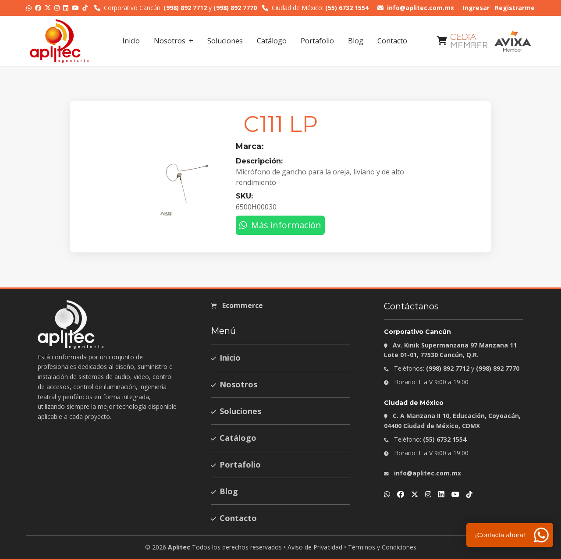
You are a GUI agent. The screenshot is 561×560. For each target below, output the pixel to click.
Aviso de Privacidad (315, 547)
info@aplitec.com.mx (415, 8)
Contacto (392, 41)
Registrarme (515, 8)
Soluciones (225, 41)
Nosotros (169, 41)
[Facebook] (38, 8)
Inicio (131, 41)
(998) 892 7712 (185, 8)
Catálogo (272, 41)
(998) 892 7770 (235, 8)
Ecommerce (237, 305)
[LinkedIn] (65, 8)
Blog (355, 41)
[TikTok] (85, 8)
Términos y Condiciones (382, 547)
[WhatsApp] (29, 8)
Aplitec (179, 547)
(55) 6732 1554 (347, 8)
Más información (280, 225)
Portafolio (317, 41)
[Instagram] (57, 8)
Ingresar (476, 8)
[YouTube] (75, 8)
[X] (48, 8)
